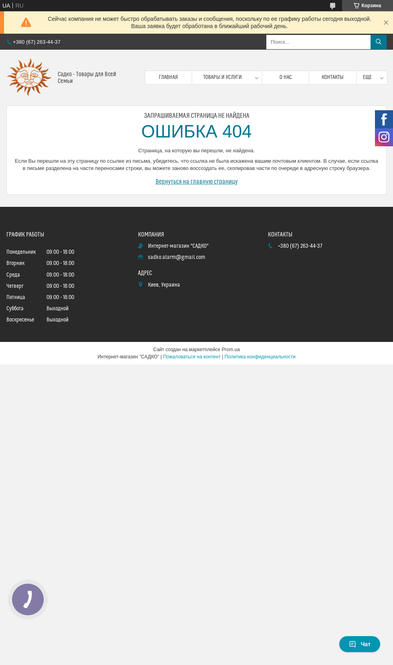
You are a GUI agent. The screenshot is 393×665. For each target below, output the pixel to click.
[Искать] (379, 42)
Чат (360, 644)
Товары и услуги (222, 77)
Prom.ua (231, 349)
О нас (286, 77)
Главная (168, 77)
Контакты (333, 77)
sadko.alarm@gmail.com (176, 257)
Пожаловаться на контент (192, 357)
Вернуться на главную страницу (197, 181)
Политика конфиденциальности (260, 357)
